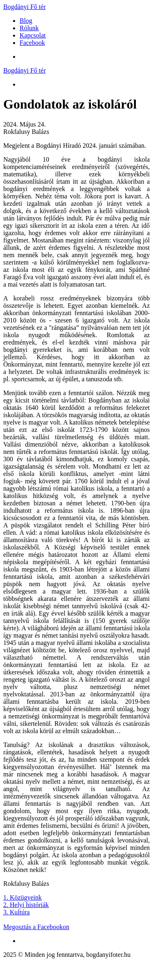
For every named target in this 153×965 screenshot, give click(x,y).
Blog (26, 20)
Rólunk (29, 27)
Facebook (32, 42)
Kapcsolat (33, 35)
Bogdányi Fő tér (24, 6)
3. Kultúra (16, 912)
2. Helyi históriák (26, 904)
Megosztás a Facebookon (36, 926)
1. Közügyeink (22, 897)
